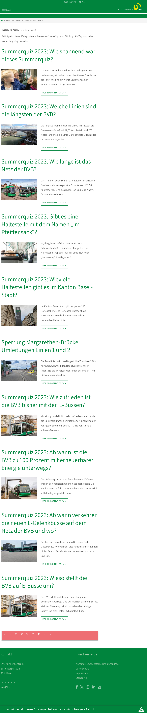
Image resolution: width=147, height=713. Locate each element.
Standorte (81, 677)
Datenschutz (82, 668)
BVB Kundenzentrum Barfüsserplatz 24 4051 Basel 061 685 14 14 (12, 673)
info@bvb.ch (7, 687)
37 (22, 634)
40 (39, 634)
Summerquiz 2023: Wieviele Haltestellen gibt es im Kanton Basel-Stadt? (47, 287)
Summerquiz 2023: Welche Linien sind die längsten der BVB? (48, 110)
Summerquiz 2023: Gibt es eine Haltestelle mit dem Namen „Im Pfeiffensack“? (40, 224)
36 (16, 634)
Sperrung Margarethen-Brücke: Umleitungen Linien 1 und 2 (40, 346)
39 (33, 634)
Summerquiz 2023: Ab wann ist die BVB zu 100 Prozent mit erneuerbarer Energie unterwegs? (47, 460)
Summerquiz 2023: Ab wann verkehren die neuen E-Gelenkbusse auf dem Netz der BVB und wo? (49, 522)
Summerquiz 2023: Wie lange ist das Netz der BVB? (46, 165)
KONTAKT (73, 2)
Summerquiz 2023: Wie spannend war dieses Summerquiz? (48, 55)
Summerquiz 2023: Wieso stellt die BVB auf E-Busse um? (44, 582)
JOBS (66, 2)
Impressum (82, 673)
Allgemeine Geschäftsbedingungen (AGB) (98, 663)
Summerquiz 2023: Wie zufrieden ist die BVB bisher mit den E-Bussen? (46, 401)
